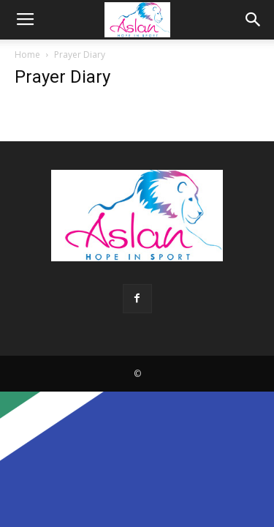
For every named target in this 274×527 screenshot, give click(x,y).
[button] (253, 20)
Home (27, 54)
